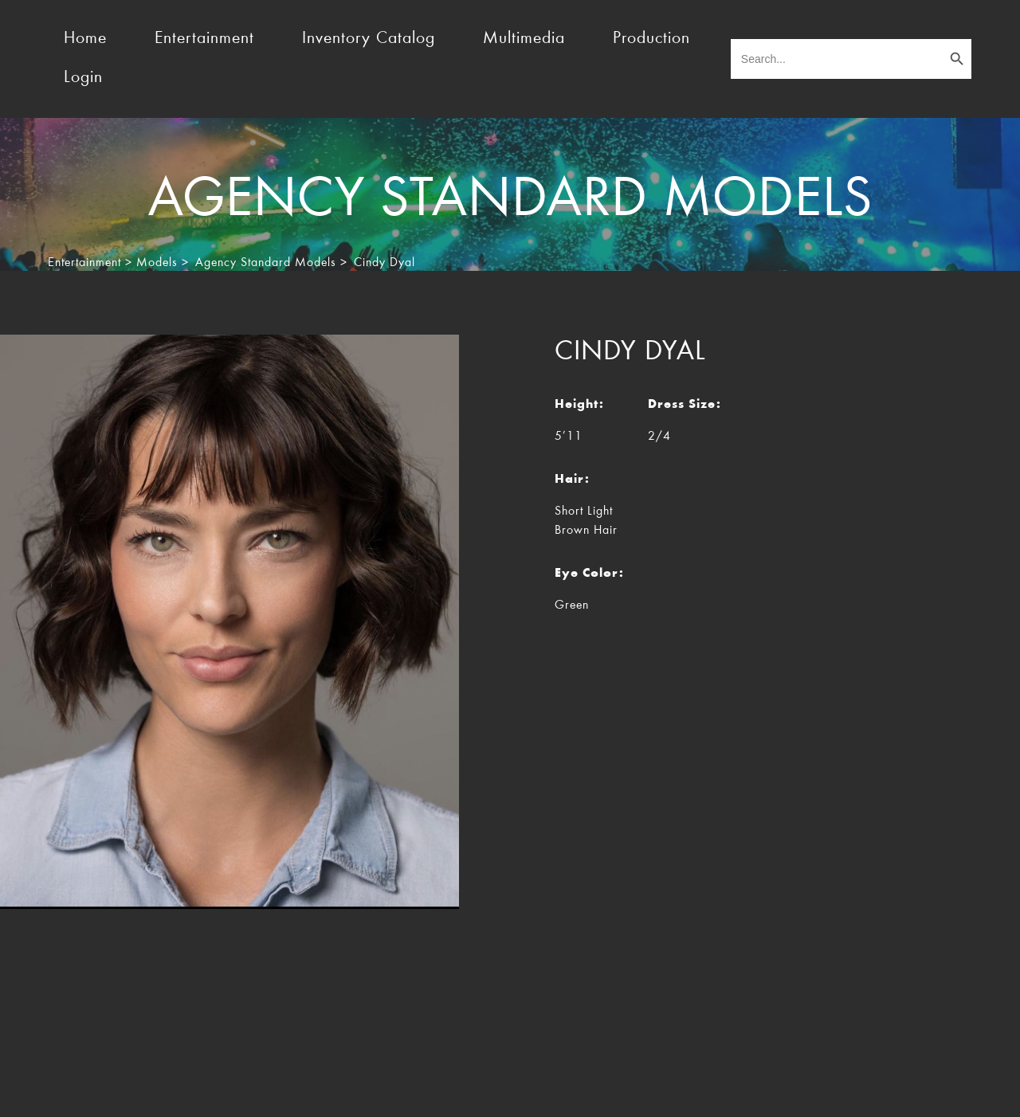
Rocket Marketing (930, 1091)
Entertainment (204, 39)
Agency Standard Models (265, 263)
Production (651, 39)
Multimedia (524, 39)
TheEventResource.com (198, 1091)
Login (83, 78)
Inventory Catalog (368, 39)
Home (85, 39)
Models (157, 263)
